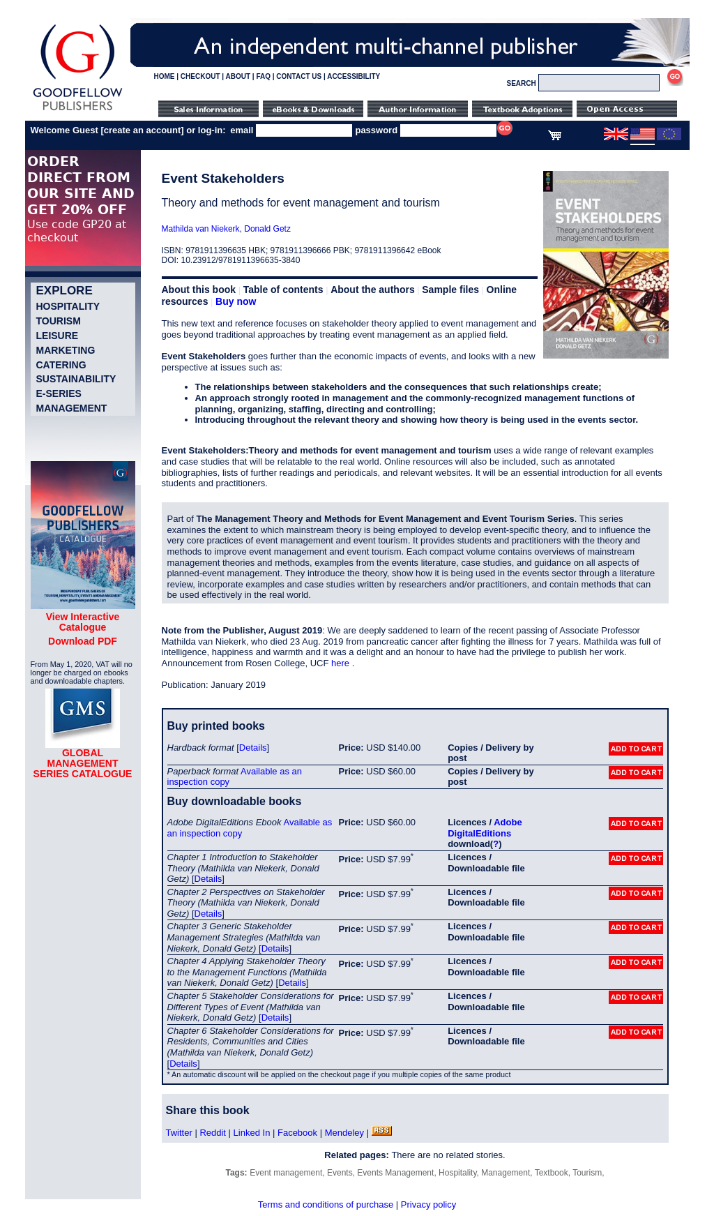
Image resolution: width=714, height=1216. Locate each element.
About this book (199, 289)
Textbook (551, 1173)
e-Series (59, 393)
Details (253, 747)
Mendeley (344, 1132)
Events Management (395, 1173)
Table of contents (283, 289)
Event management (286, 1173)
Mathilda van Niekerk (201, 229)
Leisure (57, 335)
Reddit (212, 1132)
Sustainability (76, 378)
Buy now (235, 301)
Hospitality (68, 306)
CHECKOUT (200, 76)
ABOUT (238, 76)
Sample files (450, 289)
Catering (61, 364)
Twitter (179, 1132)
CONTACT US (298, 76)
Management (71, 408)
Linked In (252, 1132)
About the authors (373, 289)
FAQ (263, 76)
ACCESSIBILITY (353, 76)
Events (340, 1173)
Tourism (58, 320)
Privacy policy (428, 1204)
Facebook (297, 1132)
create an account (142, 130)
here (341, 663)
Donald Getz (267, 229)
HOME (164, 76)
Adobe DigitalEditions (485, 828)
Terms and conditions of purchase (325, 1204)
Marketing (66, 350)
